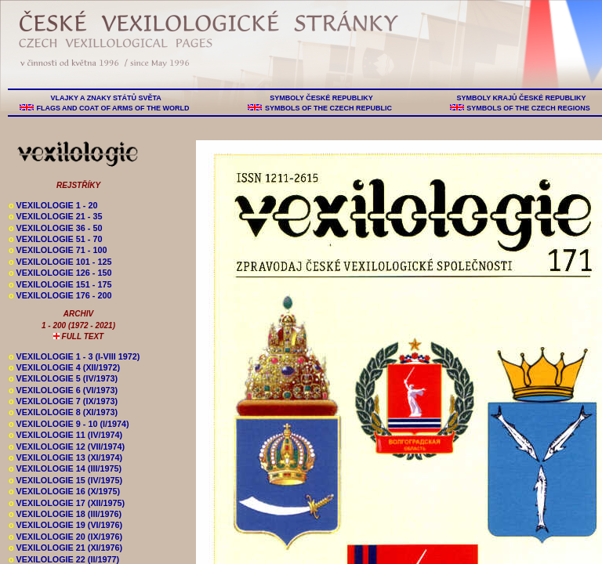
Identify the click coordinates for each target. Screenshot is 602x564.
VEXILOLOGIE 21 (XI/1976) (65, 547)
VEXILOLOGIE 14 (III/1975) (65, 468)
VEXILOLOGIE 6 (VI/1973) (63, 390)
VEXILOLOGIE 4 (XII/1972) (64, 367)
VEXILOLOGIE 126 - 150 (60, 272)
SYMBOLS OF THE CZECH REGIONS (529, 108)
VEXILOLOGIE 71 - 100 (58, 250)
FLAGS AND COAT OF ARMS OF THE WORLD (112, 108)
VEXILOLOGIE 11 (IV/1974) (65, 434)
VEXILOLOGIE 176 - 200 (60, 295)
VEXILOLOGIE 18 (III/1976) (65, 514)
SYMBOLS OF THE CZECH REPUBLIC (328, 108)
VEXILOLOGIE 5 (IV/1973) (63, 378)
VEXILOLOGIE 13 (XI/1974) (65, 457)
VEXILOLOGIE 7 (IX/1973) (63, 401)
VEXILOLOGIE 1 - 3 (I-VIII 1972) (74, 356)
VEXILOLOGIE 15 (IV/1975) (65, 480)
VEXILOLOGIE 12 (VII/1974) (67, 446)
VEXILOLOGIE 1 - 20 (53, 205)
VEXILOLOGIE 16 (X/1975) (64, 491)
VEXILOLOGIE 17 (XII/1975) (67, 503)
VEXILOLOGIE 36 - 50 (55, 228)
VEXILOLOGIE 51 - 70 (55, 239)
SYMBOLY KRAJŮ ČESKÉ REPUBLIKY (521, 98)
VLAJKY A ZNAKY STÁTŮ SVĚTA (106, 98)
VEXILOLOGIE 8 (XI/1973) (63, 412)
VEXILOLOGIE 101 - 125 (60, 261)
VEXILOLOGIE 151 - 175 (60, 284)
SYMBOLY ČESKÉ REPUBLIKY (321, 98)
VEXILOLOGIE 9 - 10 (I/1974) (69, 423)
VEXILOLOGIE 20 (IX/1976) (65, 536)
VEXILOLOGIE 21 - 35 (55, 216)
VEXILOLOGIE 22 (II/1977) (64, 559)
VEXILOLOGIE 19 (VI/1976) (65, 525)
